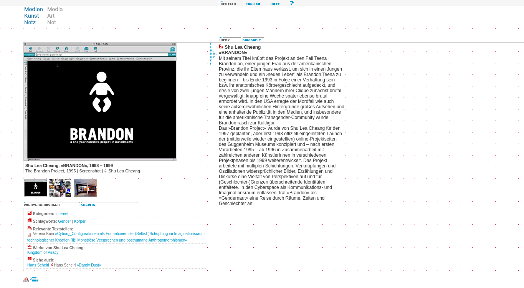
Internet (61, 214)
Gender (64, 221)
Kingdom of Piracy (42, 252)
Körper (80, 221)
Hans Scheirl (38, 265)
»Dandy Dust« (89, 265)
